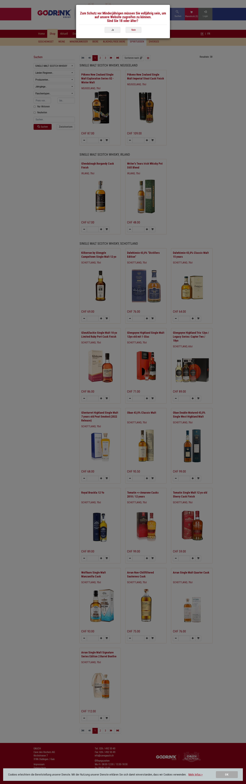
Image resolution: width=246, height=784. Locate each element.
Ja (112, 29)
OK (227, 774)
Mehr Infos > (195, 774)
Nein (133, 29)
